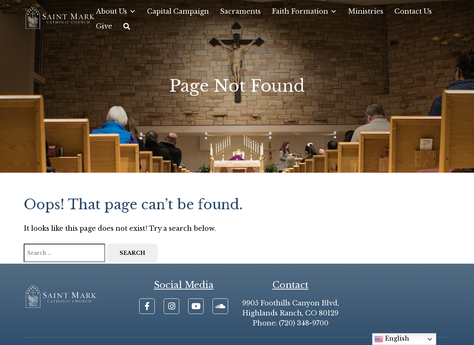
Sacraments (240, 11)
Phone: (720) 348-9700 (290, 323)
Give (104, 26)
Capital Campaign (178, 11)
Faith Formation (304, 11)
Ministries (365, 11)
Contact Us (413, 11)
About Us (116, 11)
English (391, 339)
